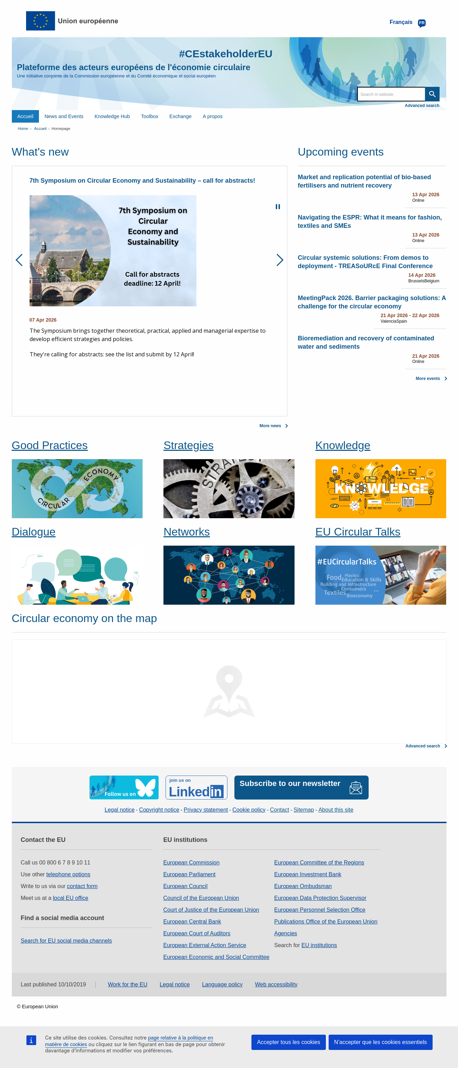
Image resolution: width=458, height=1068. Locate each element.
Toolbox (149, 116)
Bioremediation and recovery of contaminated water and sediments (366, 342)
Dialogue (34, 531)
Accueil (25, 116)
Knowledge (342, 445)
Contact (279, 810)
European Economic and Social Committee (216, 957)
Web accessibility (276, 984)
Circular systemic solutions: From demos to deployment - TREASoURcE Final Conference (365, 262)
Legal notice (120, 810)
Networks (186, 531)
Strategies (188, 445)
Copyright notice (159, 810)
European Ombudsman (303, 886)
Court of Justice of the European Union (211, 910)
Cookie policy (248, 810)
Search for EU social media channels (66, 941)
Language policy (222, 984)
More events (428, 378)
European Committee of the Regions (319, 863)
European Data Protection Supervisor (320, 898)
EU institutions (319, 945)
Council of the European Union (201, 898)
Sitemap (304, 810)
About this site (336, 810)
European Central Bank (192, 922)
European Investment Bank (308, 874)
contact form (82, 886)
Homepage (60, 128)
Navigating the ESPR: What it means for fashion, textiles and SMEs (370, 221)
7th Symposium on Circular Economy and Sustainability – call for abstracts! (142, 180)
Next (277, 260)
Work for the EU (127, 984)
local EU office (70, 898)
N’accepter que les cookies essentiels (380, 1042)
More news (270, 425)
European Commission (191, 863)
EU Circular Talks (358, 531)
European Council (185, 886)
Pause (278, 206)
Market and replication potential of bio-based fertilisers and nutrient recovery (364, 181)
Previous (21, 260)
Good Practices (50, 445)
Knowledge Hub (112, 116)
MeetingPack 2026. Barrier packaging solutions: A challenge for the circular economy (372, 302)
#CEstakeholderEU (225, 53)
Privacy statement (206, 810)
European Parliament (189, 874)
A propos (213, 116)
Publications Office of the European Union (326, 922)
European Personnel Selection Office (319, 910)
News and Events (64, 116)
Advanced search (422, 105)
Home (23, 128)
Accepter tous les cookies (288, 1042)
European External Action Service (204, 945)
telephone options (68, 874)
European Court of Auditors (196, 933)
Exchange (180, 116)
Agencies (285, 933)
